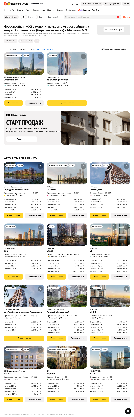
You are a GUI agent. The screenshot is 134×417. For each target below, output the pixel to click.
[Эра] (24, 235)
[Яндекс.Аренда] (84, 10)
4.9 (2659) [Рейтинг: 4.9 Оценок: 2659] (79, 316)
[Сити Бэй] (67, 173)
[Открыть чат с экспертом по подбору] (128, 411)
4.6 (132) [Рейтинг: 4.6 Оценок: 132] (23, 254)
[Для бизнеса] (70, 10)
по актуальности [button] (25, 49)
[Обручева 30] (24, 63)
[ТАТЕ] (110, 357)
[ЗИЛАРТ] (24, 357)
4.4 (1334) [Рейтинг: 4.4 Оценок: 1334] (76, 193)
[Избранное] (72, 4)
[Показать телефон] (13, 103)
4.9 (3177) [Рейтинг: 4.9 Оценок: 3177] (35, 193)
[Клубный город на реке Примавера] (24, 296)
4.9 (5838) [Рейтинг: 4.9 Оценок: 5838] (33, 377)
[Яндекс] (5, 3)
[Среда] (95, 10)
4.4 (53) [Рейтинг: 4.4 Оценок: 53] (64, 377)
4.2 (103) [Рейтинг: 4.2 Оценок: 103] (109, 377)
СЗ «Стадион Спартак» (12, 310)
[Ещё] (37, 41)
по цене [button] (50, 49)
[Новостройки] (10, 10)
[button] (77, 4)
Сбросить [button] (126, 17)
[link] (126, 4)
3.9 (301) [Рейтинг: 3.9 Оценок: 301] (108, 193)
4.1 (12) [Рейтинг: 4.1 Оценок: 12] (64, 83)
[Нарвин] (67, 357)
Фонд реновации (53, 77)
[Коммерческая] (38, 10)
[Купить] (20, 10)
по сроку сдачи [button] (39, 49)
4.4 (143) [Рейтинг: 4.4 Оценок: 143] (109, 316)
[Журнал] (59, 10)
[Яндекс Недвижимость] (17, 3)
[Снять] (27, 10)
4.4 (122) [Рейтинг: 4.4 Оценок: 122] (108, 254)
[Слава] (67, 235)
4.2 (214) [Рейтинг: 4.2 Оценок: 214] (22, 83)
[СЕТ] (110, 235)
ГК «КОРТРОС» (95, 371)
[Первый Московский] (67, 296)
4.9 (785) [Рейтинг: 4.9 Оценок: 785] (77, 254)
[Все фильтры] (23, 17)
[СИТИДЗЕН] (110, 173)
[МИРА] (110, 296)
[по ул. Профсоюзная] (67, 63)
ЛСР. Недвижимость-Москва (14, 77)
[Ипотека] (50, 10)
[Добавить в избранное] (40, 56)
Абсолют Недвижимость (13, 187)
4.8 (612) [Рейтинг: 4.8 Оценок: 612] (34, 316)
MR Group (50, 187)
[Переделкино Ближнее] (24, 173)
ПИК (48, 371)
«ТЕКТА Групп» (9, 248)
